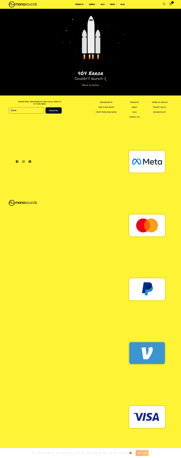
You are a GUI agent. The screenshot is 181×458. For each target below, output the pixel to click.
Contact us (134, 117)
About (134, 107)
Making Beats (106, 102)
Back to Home (90, 85)
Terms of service (160, 102)
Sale (134, 112)
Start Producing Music (106, 112)
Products (134, 102)
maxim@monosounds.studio (25, 197)
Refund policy (159, 112)
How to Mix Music (106, 107)
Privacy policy (159, 107)
